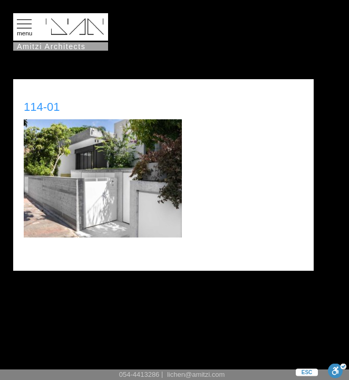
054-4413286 (139, 374)
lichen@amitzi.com (196, 374)
